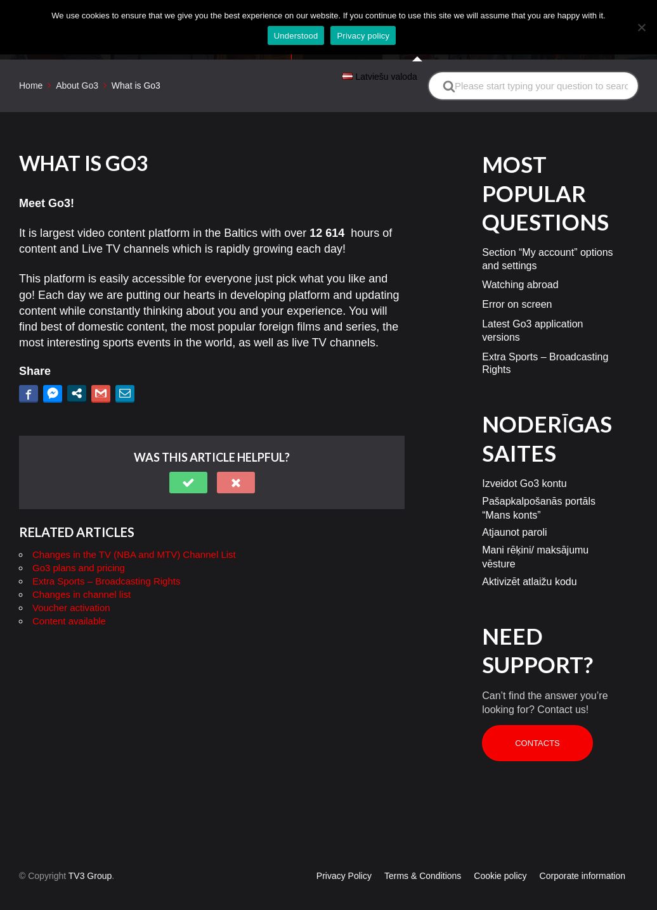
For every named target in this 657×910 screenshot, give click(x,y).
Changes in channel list (81, 571)
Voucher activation (71, 584)
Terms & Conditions (422, 852)
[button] (188, 460)
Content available (69, 598)
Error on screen (517, 281)
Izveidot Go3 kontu (524, 460)
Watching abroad (520, 261)
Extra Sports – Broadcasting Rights (106, 558)
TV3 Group (90, 852)
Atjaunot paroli (514, 509)
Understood (296, 36)
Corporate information (582, 852)
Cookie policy (500, 852)
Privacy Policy (344, 852)
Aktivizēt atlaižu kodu (529, 558)
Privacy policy (363, 36)
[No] (641, 27)
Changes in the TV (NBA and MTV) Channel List (134, 531)
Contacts (537, 719)
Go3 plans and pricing (78, 545)
